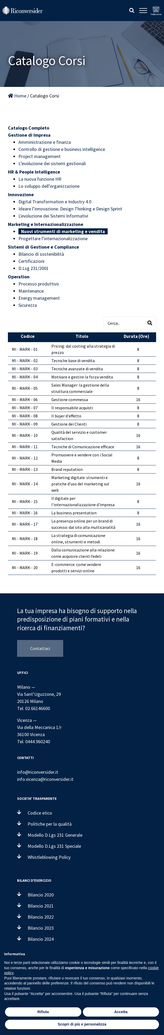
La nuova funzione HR (39, 179)
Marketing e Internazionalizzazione (45, 224)
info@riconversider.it (37, 772)
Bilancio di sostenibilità (41, 254)
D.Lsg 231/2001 (33, 268)
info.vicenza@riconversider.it (45, 779)
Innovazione (21, 194)
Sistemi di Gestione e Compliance (43, 247)
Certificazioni (31, 261)
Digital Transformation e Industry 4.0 (54, 202)
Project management (39, 156)
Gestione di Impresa (29, 135)
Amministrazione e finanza (44, 142)
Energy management (39, 298)
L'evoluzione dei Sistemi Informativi (53, 216)
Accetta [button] (121, 1012)
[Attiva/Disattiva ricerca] (131, 10)
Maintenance (31, 291)
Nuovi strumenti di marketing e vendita (63, 231)
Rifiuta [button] (43, 1012)
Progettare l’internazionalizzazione (53, 238)
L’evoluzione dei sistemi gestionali (52, 163)
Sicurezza (27, 305)
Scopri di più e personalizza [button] (82, 1024)
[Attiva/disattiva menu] (143, 10)
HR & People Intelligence (34, 172)
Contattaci (40, 648)
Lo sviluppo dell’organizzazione (48, 186)
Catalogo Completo (28, 128)
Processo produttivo (38, 284)
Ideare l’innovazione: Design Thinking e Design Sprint (70, 209)
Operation (18, 277)
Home (17, 96)
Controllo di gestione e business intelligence (61, 149)
